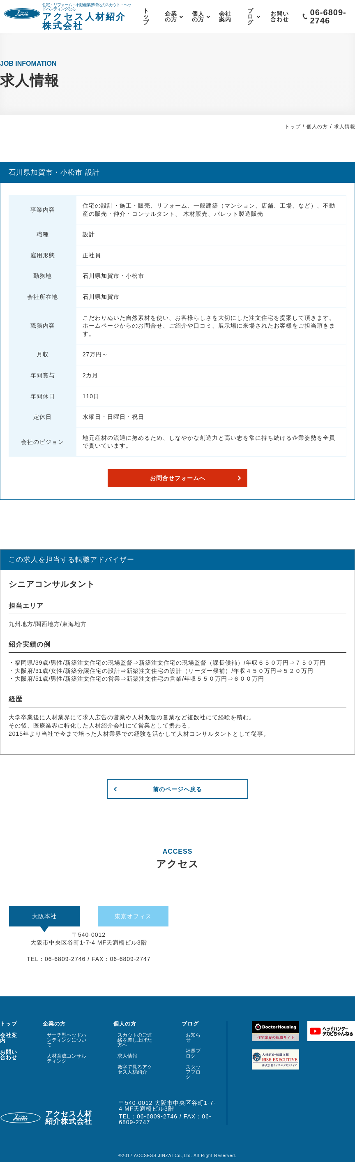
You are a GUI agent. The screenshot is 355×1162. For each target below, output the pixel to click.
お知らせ (193, 1037)
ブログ (250, 16)
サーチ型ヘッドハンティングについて (66, 1040)
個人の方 (198, 16)
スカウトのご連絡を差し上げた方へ (135, 1040)
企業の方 (171, 16)
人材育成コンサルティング (66, 1058)
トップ (146, 16)
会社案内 (225, 16)
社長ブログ (193, 1053)
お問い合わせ (279, 16)
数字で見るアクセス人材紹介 (135, 1069)
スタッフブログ (193, 1072)
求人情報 (127, 1055)
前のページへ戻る (177, 789)
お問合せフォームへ (177, 478)
